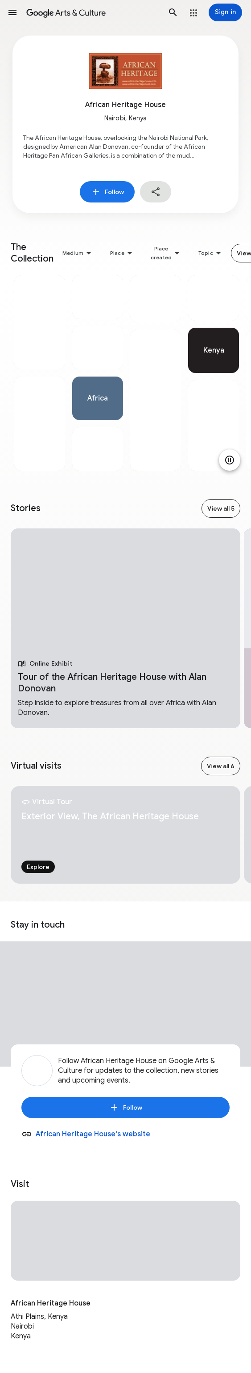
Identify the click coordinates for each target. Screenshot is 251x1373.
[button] (12, 12)
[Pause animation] (229, 460)
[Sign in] (225, 12)
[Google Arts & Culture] (92, 12)
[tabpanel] (40, 373)
